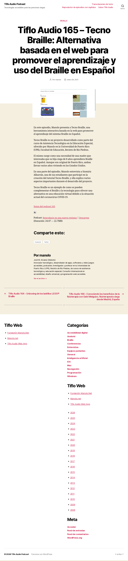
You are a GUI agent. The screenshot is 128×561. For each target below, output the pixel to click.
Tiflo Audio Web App (17, 344)
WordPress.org (75, 538)
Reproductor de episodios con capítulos (79, 7)
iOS (69, 362)
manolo (58, 80)
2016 (72, 467)
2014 (72, 478)
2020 (73, 446)
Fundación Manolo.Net (18, 333)
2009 (73, 505)
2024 (73, 424)
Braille (64, 21)
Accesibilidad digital (78, 333)
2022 (73, 435)
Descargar (86, 218)
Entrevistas (73, 348)
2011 (72, 494)
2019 (72, 451)
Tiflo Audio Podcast (15, 4)
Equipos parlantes (76, 351)
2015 (72, 473)
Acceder (71, 527)
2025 (73, 419)
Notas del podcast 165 (45, 206)
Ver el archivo (40, 279)
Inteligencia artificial (78, 359)
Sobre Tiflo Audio (105, 7)
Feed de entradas (76, 531)
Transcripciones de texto (102, 4)
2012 (72, 489)
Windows (72, 377)
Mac (69, 366)
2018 (72, 456)
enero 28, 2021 (73, 80)
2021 (72, 440)
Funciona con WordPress (42, 555)
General (71, 355)
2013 (72, 483)
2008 (73, 511)
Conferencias (74, 344)
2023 (73, 429)
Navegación (73, 370)
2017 (72, 462)
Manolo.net (13, 339)
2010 (72, 500)
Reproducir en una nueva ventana (60, 218)
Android (71, 337)
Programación (74, 373)
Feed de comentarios (78, 535)
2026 (73, 413)
